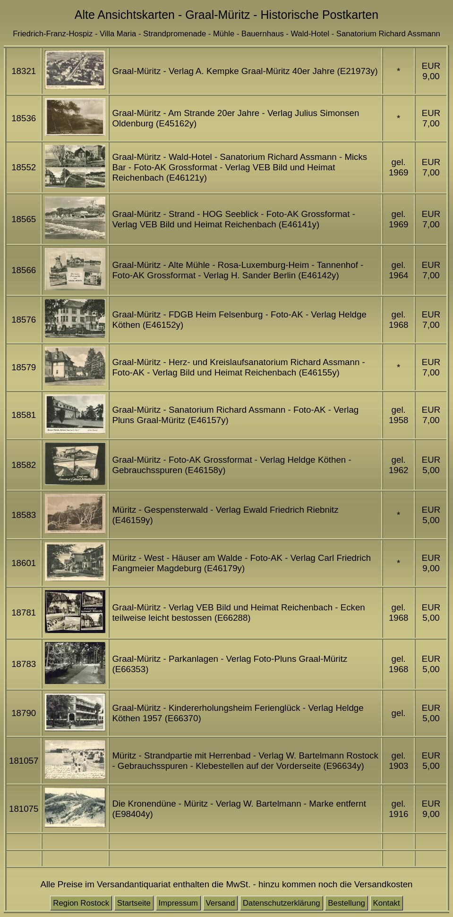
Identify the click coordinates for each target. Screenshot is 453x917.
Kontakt (386, 903)
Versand (220, 903)
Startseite (134, 903)
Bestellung (346, 903)
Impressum (178, 903)
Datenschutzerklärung (281, 903)
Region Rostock (81, 903)
